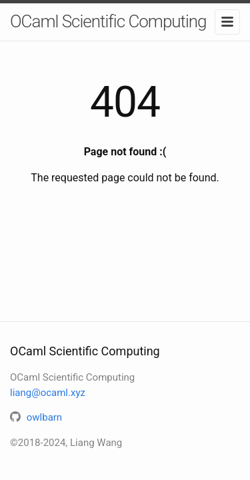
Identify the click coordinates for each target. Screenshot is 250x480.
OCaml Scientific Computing (108, 21)
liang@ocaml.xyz (47, 393)
